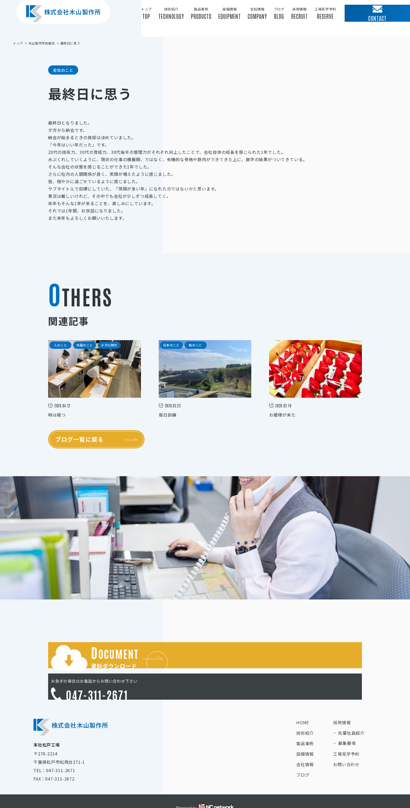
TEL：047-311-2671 (54, 750)
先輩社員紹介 (351, 713)
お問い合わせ (346, 744)
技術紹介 (305, 713)
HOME (302, 702)
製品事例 (305, 723)
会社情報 (305, 744)
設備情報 (305, 734)
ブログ (302, 754)
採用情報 (342, 702)
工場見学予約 (346, 734)
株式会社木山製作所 (57, 23)
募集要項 (347, 723)
